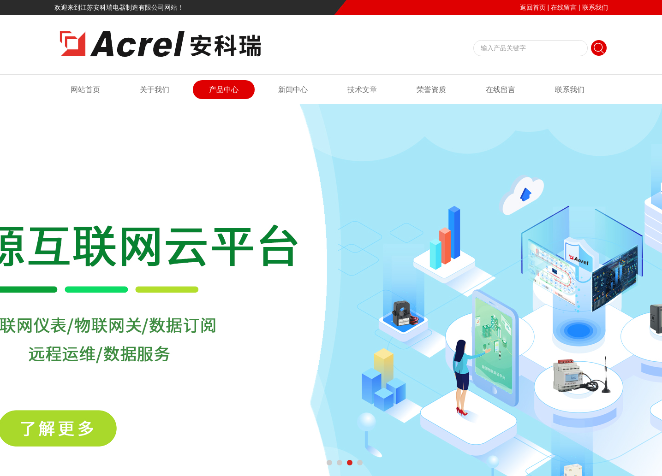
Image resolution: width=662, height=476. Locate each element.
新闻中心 (293, 90)
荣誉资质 (431, 90)
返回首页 (533, 7)
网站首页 (85, 90)
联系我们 (595, 7)
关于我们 (154, 90)
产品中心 (224, 90)
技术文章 (362, 90)
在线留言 (564, 7)
